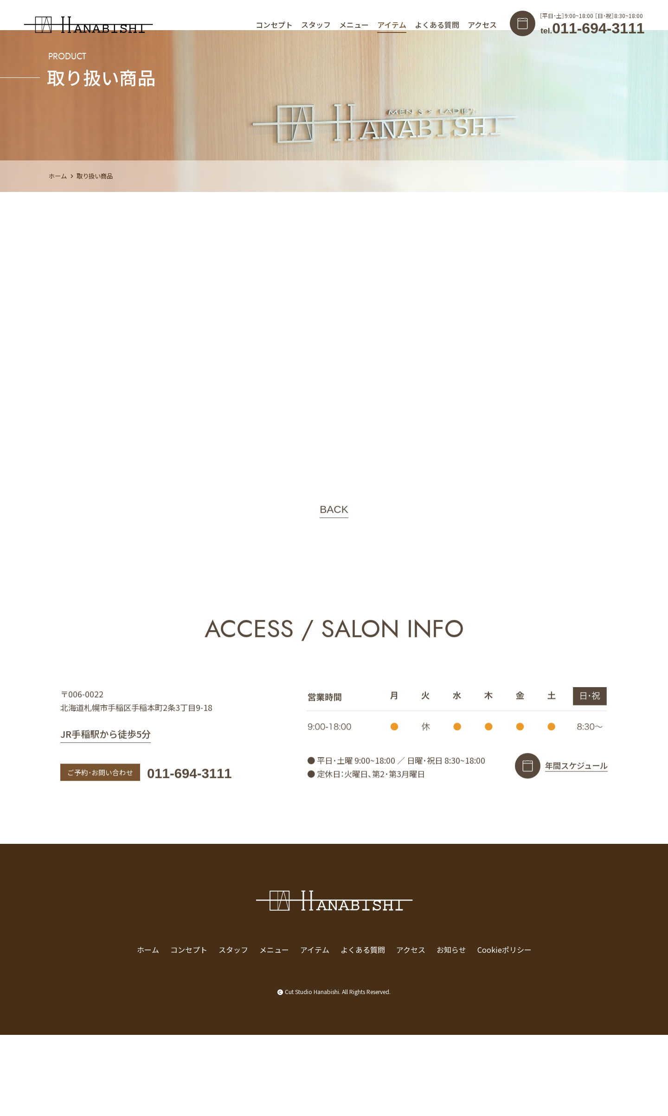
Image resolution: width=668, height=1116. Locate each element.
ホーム (58, 257)
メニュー (354, 24)
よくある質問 (437, 24)
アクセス (482, 24)
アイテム (391, 24)
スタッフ (316, 24)
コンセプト (274, 24)
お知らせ (451, 1030)
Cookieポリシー (504, 1030)
